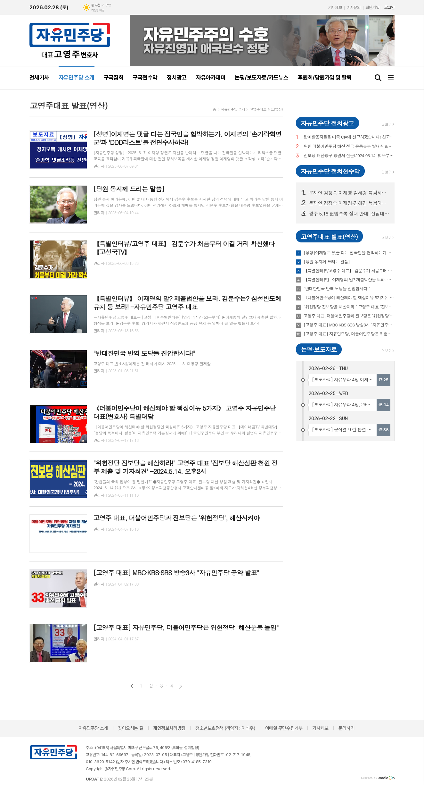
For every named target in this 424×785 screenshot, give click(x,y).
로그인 (389, 7)
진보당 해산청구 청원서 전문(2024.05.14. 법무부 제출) (349, 155)
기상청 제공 (97, 10)
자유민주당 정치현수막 (330, 171)
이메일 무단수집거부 (284, 728)
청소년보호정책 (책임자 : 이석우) (225, 728)
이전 (132, 686)
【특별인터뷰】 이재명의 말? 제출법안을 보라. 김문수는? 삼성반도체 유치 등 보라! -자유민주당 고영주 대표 (349, 280)
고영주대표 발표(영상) (266, 109)
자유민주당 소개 (233, 109)
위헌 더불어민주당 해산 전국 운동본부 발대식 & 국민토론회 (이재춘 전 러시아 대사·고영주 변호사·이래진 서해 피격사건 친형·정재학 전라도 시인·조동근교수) (349, 146)
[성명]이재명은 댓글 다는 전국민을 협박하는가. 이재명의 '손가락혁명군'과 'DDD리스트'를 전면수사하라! (349, 253)
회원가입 (372, 7)
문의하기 (346, 728)
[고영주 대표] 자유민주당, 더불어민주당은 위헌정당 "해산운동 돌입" (349, 334)
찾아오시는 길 (130, 728)
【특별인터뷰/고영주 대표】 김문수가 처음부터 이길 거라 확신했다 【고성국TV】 (349, 271)
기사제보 (335, 7)
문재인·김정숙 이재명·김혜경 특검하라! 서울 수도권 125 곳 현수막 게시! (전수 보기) (349, 203)
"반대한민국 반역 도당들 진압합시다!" (337, 288)
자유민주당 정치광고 (327, 123)
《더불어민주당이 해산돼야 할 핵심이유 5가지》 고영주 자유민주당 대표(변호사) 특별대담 (349, 297)
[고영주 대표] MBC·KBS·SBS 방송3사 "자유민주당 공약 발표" (349, 325)
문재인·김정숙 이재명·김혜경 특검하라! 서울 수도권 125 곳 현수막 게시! (349, 193)
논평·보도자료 (319, 349)
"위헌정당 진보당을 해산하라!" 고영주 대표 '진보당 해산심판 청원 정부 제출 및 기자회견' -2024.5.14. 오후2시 (349, 307)
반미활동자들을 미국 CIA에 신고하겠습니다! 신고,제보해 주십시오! (349, 137)
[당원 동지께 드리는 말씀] (327, 262)
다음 (180, 686)
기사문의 (353, 7)
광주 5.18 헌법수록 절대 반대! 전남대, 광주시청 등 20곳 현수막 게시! (349, 213)
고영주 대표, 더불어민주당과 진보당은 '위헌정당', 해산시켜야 (349, 316)
